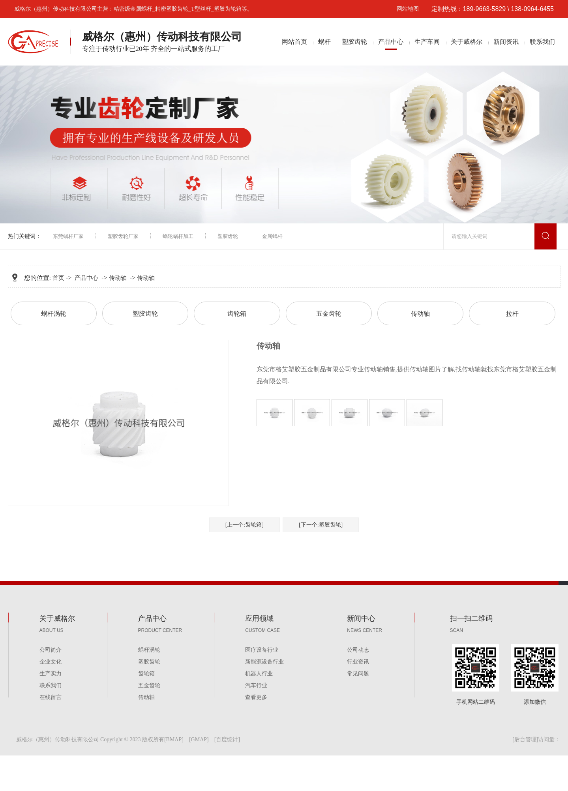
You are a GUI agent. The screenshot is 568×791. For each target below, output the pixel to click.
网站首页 (294, 41)
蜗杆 (324, 41)
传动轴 (118, 278)
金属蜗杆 (272, 236)
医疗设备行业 (261, 650)
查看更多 (256, 697)
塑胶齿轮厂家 (123, 236)
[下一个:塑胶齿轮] (321, 525)
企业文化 (50, 662)
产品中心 (390, 41)
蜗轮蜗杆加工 (178, 236)
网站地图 (408, 9)
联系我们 (542, 41)
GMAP (199, 739)
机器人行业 (259, 674)
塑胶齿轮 (354, 41)
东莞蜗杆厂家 (68, 236)
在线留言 (50, 697)
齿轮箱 (236, 313)
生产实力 (50, 674)
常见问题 (358, 674)
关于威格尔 (466, 41)
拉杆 (512, 313)
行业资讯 (358, 662)
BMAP (174, 739)
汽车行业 (256, 685)
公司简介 (50, 650)
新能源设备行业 (264, 662)
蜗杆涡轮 (53, 313)
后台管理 (525, 739)
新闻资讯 (506, 41)
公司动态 (358, 650)
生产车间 (427, 41)
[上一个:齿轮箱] (244, 525)
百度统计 (227, 739)
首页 (58, 278)
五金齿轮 (328, 313)
